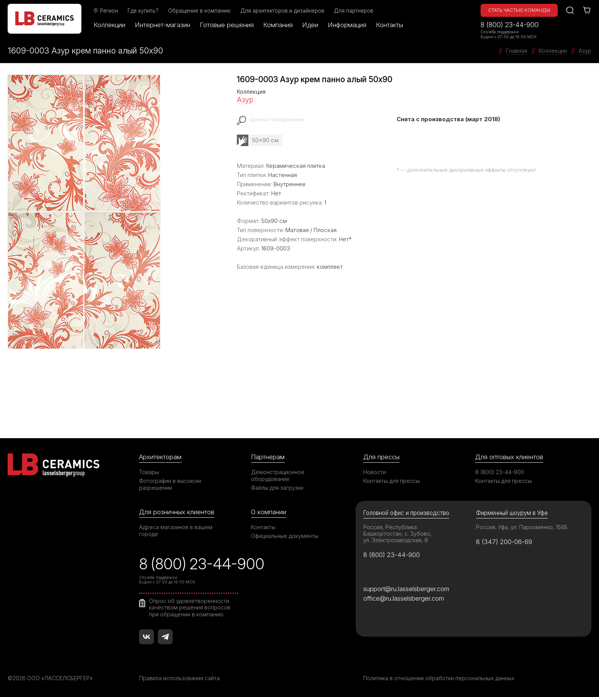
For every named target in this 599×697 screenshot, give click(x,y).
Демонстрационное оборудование (277, 475)
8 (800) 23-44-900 (510, 25)
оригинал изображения (276, 119)
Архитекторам (160, 457)
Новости (374, 472)
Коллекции (109, 25)
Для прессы (381, 457)
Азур (245, 100)
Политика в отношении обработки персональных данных (439, 678)
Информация (347, 25)
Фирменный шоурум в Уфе (512, 513)
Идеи (310, 25)
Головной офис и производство (406, 513)
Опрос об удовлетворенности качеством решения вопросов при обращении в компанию (189, 607)
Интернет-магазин (162, 25)
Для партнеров (353, 11)
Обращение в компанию (199, 11)
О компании (268, 512)
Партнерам (268, 457)
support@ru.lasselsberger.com (406, 589)
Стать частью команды (519, 10)
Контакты (389, 25)
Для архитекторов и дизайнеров (282, 11)
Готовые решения (227, 25)
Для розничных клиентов (176, 512)
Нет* (345, 239)
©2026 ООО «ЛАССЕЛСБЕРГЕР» (51, 678)
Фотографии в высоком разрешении (170, 484)
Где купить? (143, 11)
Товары (149, 472)
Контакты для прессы (391, 481)
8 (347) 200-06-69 (504, 542)
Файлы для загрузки (277, 487)
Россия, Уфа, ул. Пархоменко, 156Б (522, 527)
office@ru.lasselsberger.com (403, 598)
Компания (278, 25)
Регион (105, 11)
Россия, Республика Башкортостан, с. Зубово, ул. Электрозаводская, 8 (397, 533)
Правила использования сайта (179, 678)
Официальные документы (284, 536)
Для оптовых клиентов (509, 457)
